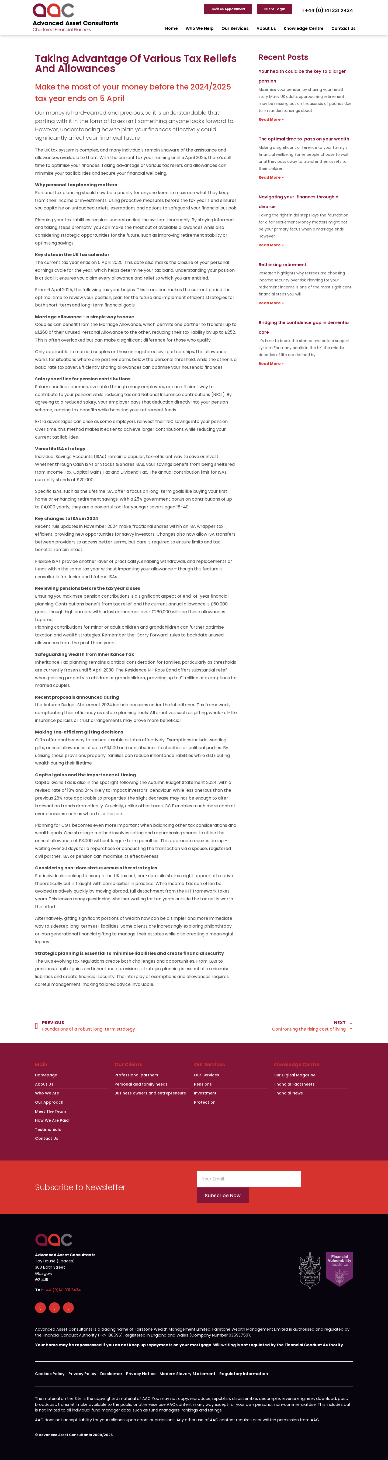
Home (171, 28)
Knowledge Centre (304, 28)
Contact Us (343, 28)
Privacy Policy (82, 1373)
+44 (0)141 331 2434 (62, 1290)
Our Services (235, 28)
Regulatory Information (243, 1373)
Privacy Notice (141, 1373)
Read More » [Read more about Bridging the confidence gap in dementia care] (271, 363)
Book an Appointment (227, 9)
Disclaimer (111, 1373)
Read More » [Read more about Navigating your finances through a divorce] (271, 245)
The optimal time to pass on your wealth (304, 139)
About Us (266, 28)
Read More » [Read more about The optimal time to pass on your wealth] (271, 177)
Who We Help (200, 28)
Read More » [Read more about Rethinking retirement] (271, 303)
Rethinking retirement (282, 264)
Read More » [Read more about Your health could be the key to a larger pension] (271, 119)
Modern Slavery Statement (188, 1373)
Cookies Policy (50, 1373)
